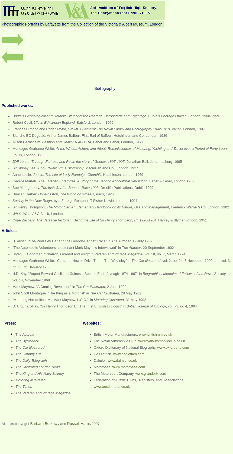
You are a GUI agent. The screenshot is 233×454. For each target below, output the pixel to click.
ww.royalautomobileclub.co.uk (161, 341)
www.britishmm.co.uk (155, 334)
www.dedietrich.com (129, 354)
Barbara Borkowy (44, 423)
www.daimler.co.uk (122, 360)
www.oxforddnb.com (173, 347)
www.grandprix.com (150, 374)
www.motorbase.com (128, 367)
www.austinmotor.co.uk (112, 387)
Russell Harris (79, 423)
